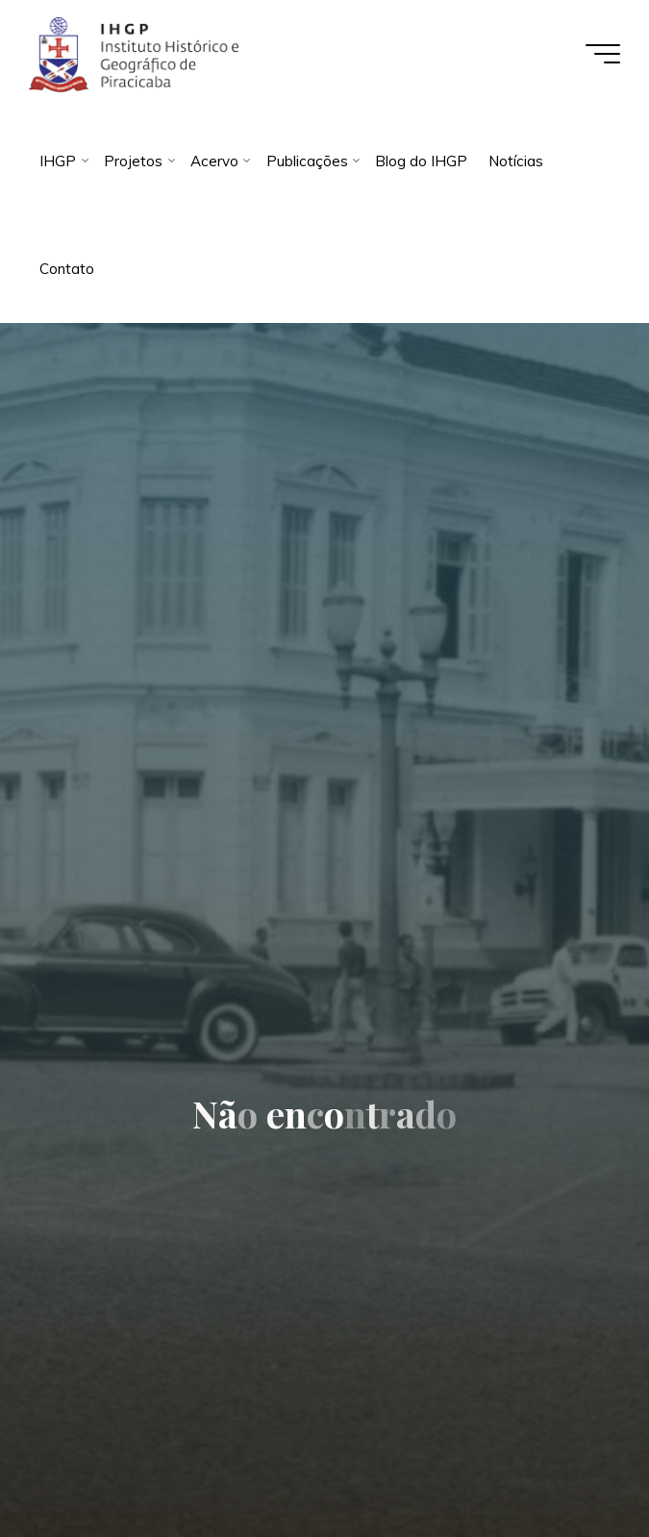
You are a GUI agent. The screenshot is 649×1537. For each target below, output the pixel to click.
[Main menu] (603, 53)
